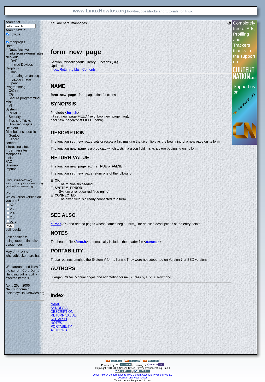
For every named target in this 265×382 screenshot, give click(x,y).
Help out (12, 128)
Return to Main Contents (77, 69)
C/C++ (13, 90)
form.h (72, 112)
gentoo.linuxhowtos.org (19, 186)
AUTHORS (59, 330)
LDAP (13, 61)
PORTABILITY (61, 326)
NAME (55, 304)
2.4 (12, 213)
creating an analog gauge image (25, 77)
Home (10, 46)
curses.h (153, 242)
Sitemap (12, 165)
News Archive (19, 49)
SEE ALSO (59, 319)
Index (55, 69)
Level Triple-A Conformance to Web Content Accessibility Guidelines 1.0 (132, 374)
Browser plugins (20, 124)
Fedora (14, 139)
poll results (13, 229)
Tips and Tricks (20, 120)
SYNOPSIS (59, 308)
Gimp (13, 72)
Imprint (11, 169)
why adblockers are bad (23, 255)
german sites (18, 150)
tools (9, 158)
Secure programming (24, 98)
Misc (9, 102)
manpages (17, 42)
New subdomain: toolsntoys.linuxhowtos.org (25, 291)
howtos (15, 34)
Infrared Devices (21, 64)
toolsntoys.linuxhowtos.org (27, 183)
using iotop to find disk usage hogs (22, 242)
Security (15, 117)
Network (12, 57)
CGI (11, 94)
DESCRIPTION (62, 311)
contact (11, 143)
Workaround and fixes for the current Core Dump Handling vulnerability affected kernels (24, 272)
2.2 (12, 209)
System (11, 109)
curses (56, 224)
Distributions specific (21, 131)
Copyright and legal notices (133, 377)
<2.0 (13, 205)
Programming (15, 87)
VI (10, 105)
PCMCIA (15, 113)
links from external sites (26, 53)
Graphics (12, 68)
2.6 (12, 217)
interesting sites (17, 146)
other (13, 221)
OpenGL (15, 83)
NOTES (56, 323)
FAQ (9, 161)
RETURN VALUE (63, 315)
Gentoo (14, 135)
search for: (13, 22)
